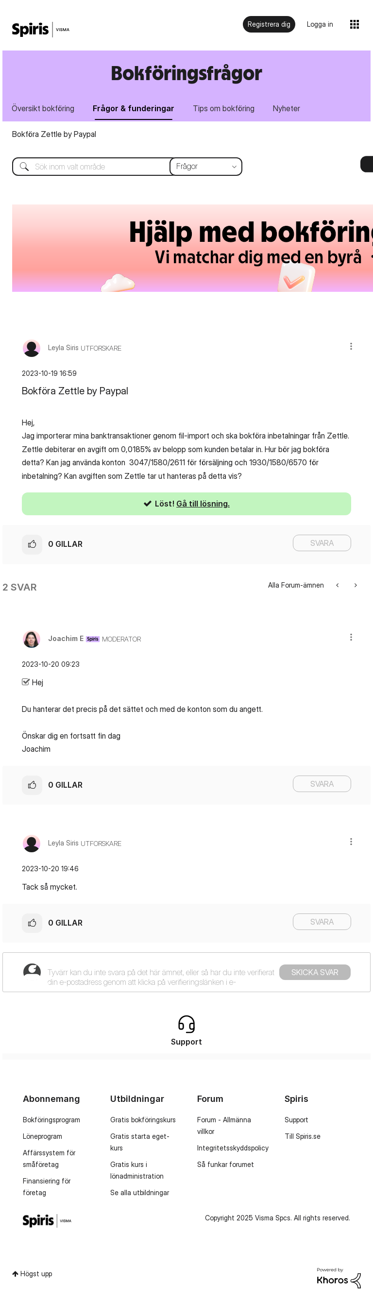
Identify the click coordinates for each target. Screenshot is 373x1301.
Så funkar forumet (225, 1164)
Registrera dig (269, 24)
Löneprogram (42, 1136)
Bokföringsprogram (51, 1119)
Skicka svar (315, 972)
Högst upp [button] (36, 1273)
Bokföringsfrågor (186, 72)
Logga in (320, 24)
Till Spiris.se (303, 1136)
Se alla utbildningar (139, 1192)
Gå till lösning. (203, 503)
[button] (351, 346)
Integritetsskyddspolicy (233, 1148)
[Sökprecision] (206, 166)
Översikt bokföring (43, 108)
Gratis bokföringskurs (143, 1119)
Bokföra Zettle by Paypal (54, 134)
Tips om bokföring (223, 108)
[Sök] (120, 166)
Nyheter (286, 108)
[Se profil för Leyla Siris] (63, 347)
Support (296, 1119)
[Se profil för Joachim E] (66, 638)
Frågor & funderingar (133, 108)
